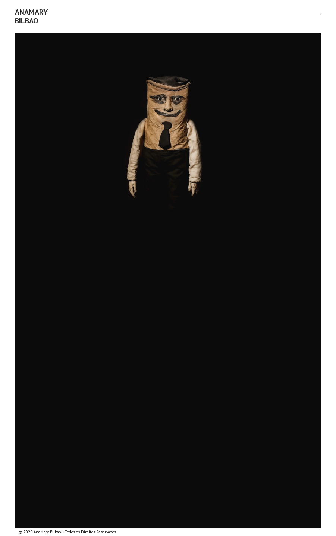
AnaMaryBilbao (31, 16)
